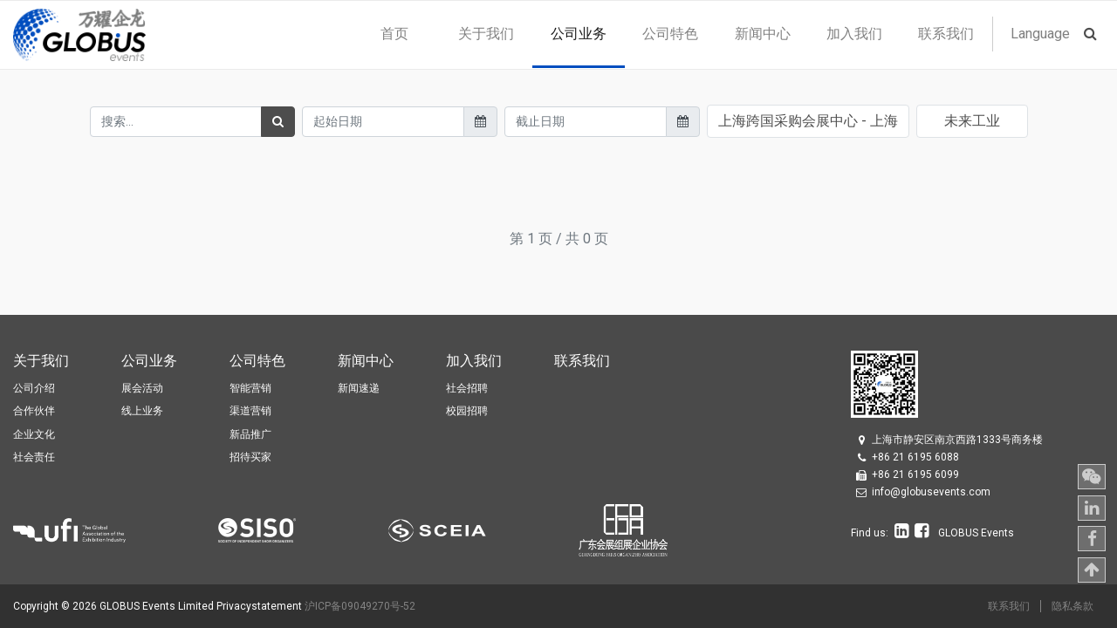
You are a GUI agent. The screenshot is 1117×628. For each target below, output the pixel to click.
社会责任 (34, 457)
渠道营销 (250, 411)
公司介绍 (34, 388)
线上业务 (142, 411)
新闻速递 (359, 388)
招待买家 (250, 457)
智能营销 (250, 388)
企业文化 (34, 434)
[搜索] (278, 121)
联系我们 (1009, 606)
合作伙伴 (34, 411)
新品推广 (250, 434)
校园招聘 (467, 411)
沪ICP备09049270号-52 (360, 606)
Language (1040, 33)
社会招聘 (467, 388)
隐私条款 (1072, 606)
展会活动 (142, 388)
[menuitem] (394, 34)
